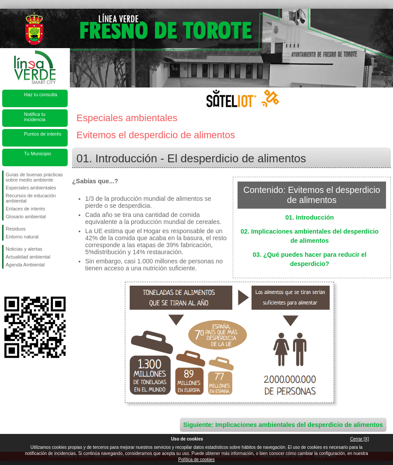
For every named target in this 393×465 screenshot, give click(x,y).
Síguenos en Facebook (7, 282)
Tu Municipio (37, 153)
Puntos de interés (43, 133)
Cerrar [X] (359, 439)
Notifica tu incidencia (34, 117)
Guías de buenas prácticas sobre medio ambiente (34, 177)
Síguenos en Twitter (22, 282)
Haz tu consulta (40, 94)
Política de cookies (196, 459)
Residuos (16, 228)
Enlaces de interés (25, 208)
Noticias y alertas (24, 249)
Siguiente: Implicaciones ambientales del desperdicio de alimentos (283, 424)
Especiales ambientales (31, 187)
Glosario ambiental (26, 216)
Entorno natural (22, 236)
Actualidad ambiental (28, 256)
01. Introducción (309, 217)
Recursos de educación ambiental (31, 198)
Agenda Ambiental (25, 264)
